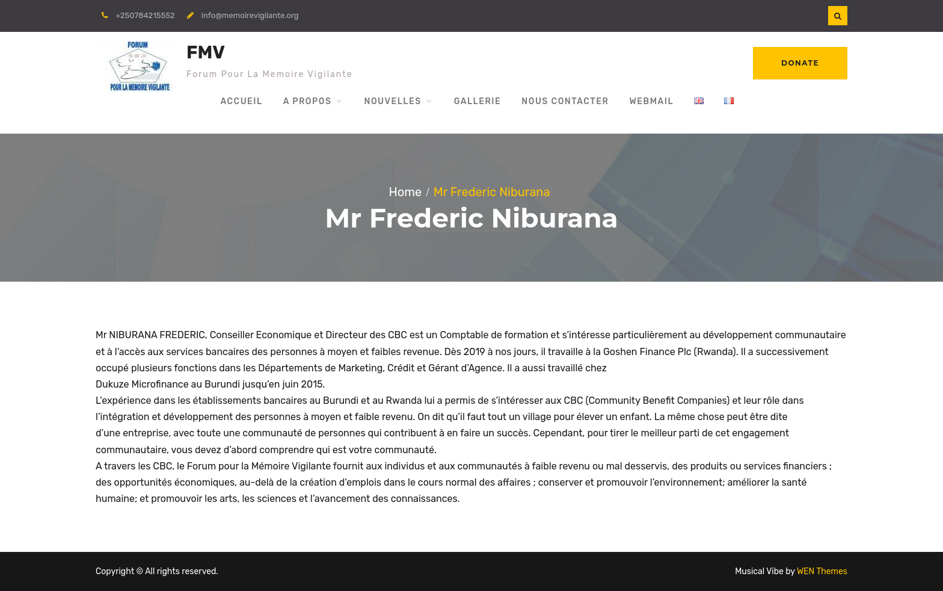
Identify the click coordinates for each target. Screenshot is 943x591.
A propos (307, 101)
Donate (800, 62)
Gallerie (478, 101)
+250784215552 (144, 15)
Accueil (241, 101)
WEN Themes (822, 571)
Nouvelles (392, 101)
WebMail (651, 101)
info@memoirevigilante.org (250, 15)
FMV (205, 52)
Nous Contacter (565, 101)
